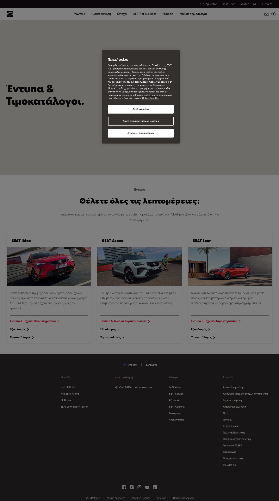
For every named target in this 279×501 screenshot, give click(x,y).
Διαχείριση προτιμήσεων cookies (141, 121)
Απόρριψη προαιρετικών (140, 133)
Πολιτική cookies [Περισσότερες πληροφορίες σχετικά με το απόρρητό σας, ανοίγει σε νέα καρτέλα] (150, 98)
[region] (141, 97)
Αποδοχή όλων (141, 109)
